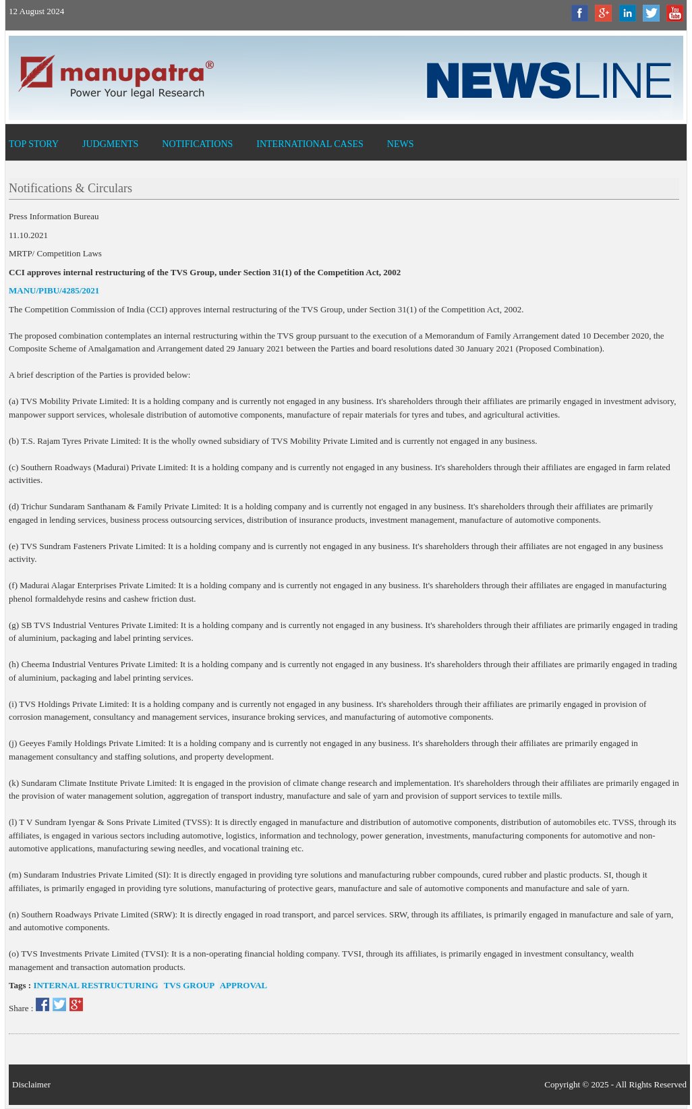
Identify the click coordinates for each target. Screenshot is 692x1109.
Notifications (197, 144)
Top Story (34, 144)
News (400, 144)
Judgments (110, 144)
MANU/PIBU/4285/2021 (54, 290)
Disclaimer (31, 1084)
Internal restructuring (95, 985)
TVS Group (188, 985)
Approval (242, 985)
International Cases (310, 144)
